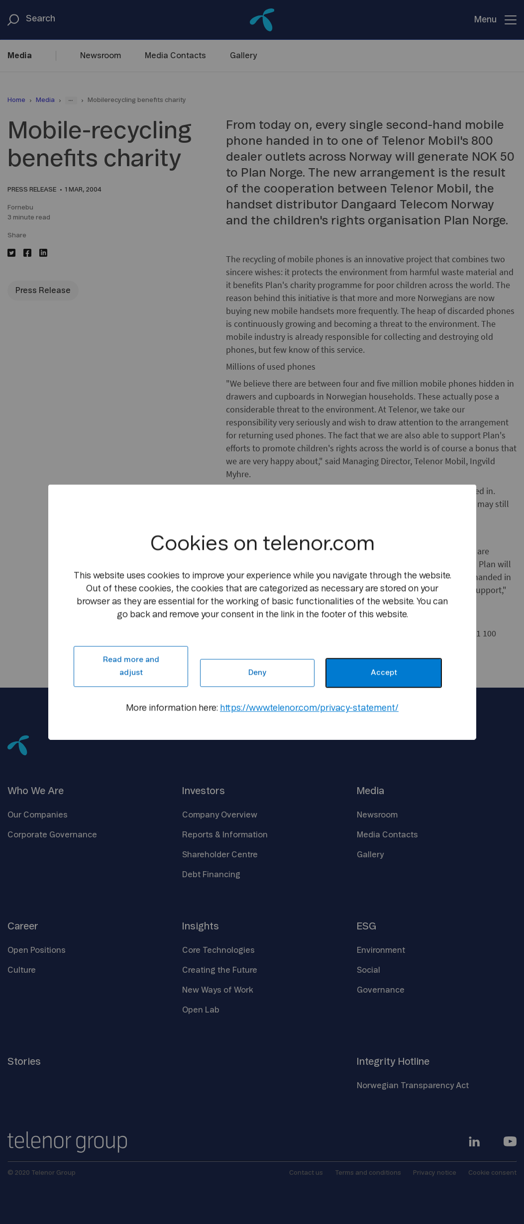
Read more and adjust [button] (131, 666)
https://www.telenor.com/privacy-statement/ (309, 708)
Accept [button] (383, 673)
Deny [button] (257, 673)
